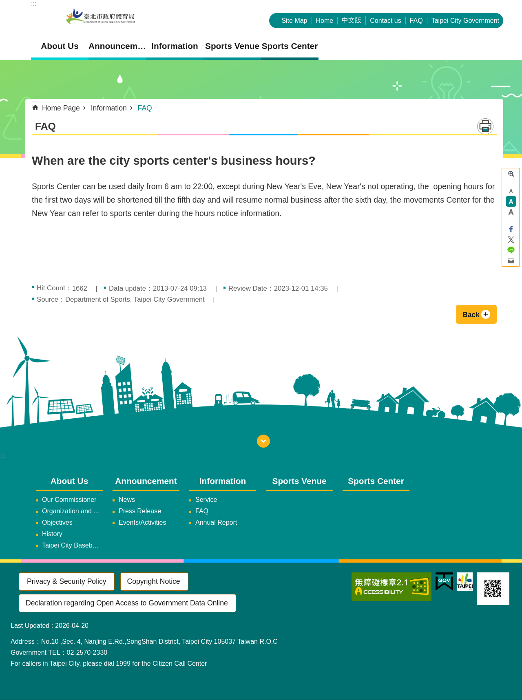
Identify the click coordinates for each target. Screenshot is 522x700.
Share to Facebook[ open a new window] (511, 229)
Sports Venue (232, 46)
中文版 (351, 20)
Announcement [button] (117, 46)
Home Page (61, 108)
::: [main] (35, 103)
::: (33, 3)
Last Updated (30, 625)
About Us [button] (59, 46)
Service (206, 499)
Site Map (294, 20)
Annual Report (216, 522)
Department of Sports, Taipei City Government (100, 17)
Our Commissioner (69, 499)
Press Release (140, 511)
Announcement (146, 481)
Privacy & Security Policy (66, 581)
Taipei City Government (465, 20)
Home (325, 20)
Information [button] (174, 46)
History (52, 533)
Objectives (57, 522)
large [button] (511, 212)
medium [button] (511, 201)
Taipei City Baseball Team (72, 545)
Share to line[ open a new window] (511, 250)
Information (109, 108)
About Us (69, 481)
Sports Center (290, 46)
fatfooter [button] (263, 441)
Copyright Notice (153, 581)
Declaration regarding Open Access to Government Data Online (127, 603)
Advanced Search (511, 173)
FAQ (416, 20)
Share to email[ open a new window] (511, 261)
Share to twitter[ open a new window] (511, 239)
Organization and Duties (72, 511)
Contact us (385, 20)
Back (471, 315)
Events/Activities (142, 522)
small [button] (511, 190)
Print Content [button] (485, 126)
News (127, 499)
